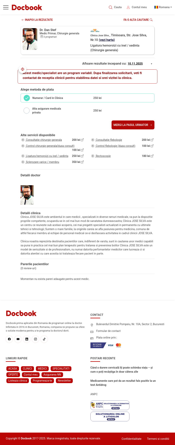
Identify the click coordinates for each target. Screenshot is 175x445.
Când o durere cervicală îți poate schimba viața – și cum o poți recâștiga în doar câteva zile (121, 369)
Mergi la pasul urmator (132, 124)
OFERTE (13, 374)
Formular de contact (108, 330)
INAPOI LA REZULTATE (37, 19)
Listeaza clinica (17, 380)
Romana (164, 7)
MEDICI (42, 368)
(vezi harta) (107, 40)
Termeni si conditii (158, 438)
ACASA (12, 368)
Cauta (118, 7)
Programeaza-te (42, 380)
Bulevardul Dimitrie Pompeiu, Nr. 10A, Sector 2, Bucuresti (130, 324)
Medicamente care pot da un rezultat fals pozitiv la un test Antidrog (123, 382)
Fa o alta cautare (138, 19)
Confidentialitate (131, 438)
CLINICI (27, 368)
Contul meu (139, 7)
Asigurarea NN (52, 374)
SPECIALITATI (61, 368)
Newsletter (64, 380)
